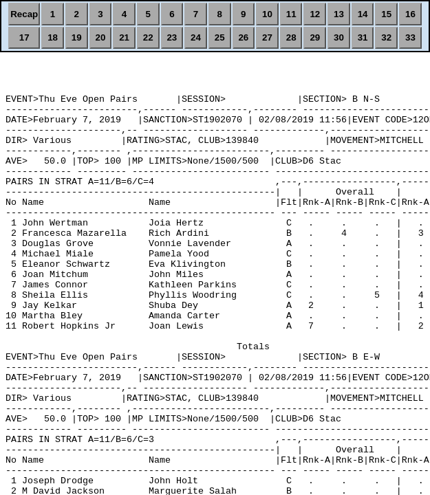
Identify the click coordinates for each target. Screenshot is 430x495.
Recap (24, 14)
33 (410, 37)
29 (315, 37)
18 (52, 37)
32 (386, 37)
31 (363, 37)
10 (267, 14)
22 (148, 37)
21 (124, 37)
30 (339, 37)
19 (77, 37)
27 (267, 37)
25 (220, 37)
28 (291, 37)
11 (291, 14)
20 (100, 37)
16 (410, 14)
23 (171, 37)
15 (386, 14)
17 (24, 37)
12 (315, 14)
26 (243, 37)
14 (363, 14)
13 (339, 14)
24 (196, 37)
